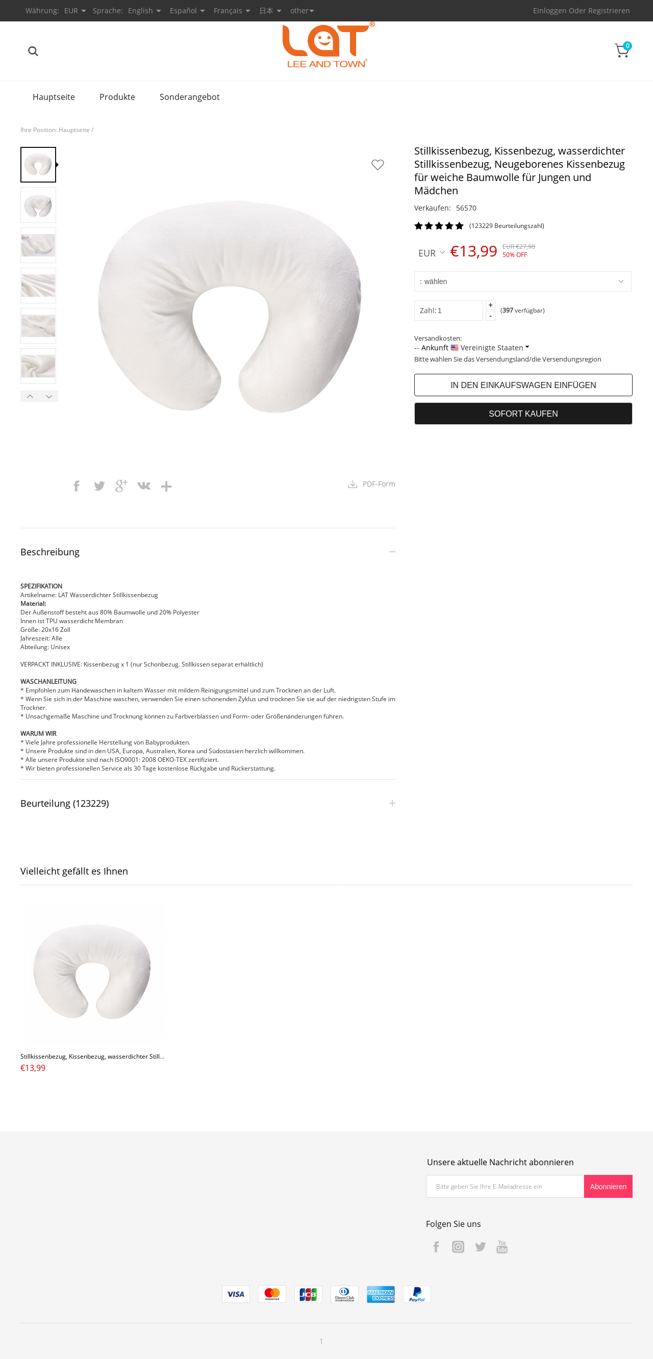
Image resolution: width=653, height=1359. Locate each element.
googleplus (121, 486)
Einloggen (550, 10)
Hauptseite (54, 96)
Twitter (480, 1247)
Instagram (458, 1247)
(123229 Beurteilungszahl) (506, 225)
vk (144, 486)
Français (228, 10)
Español (183, 10)
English (140, 10)
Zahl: (428, 310)
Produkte (117, 96)
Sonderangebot (190, 96)
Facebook (436, 1247)
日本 (266, 10)
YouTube (502, 1247)
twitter (99, 486)
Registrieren (609, 10)
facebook (76, 486)
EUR (431, 252)
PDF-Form (379, 484)
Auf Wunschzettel (377, 164)
